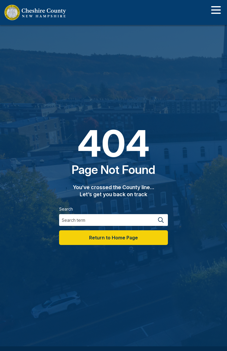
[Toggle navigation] (216, 11)
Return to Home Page (113, 238)
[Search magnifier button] (160, 220)
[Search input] (106, 220)
